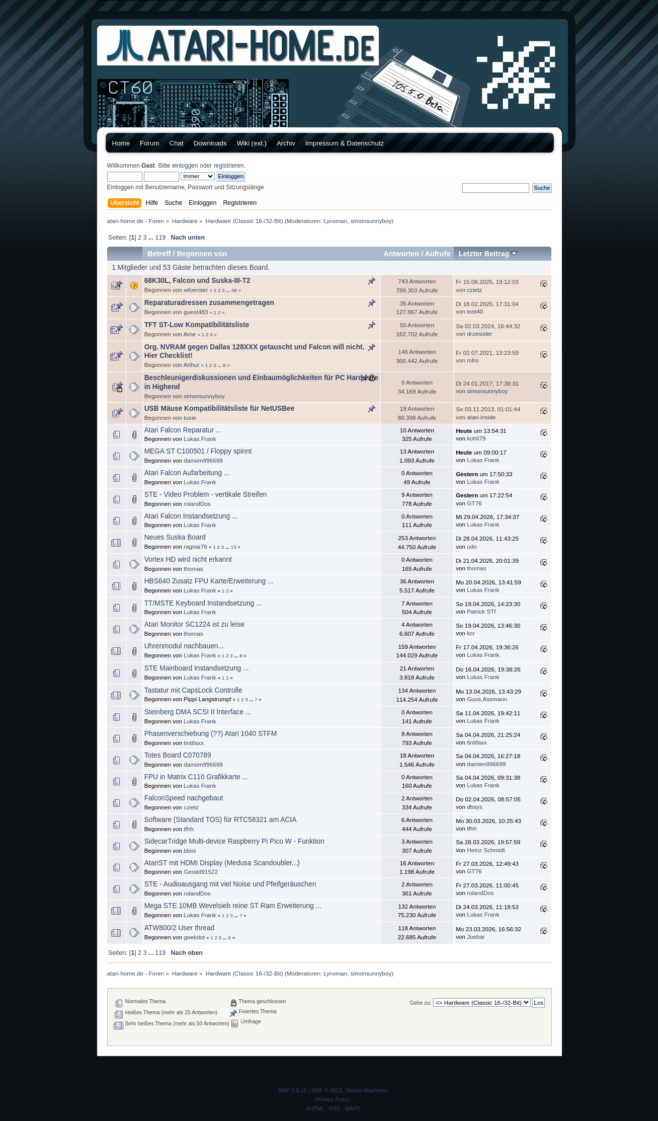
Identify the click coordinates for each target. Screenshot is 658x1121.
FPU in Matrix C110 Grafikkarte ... (196, 777)
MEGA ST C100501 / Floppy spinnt (198, 451)
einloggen (185, 165)
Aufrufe (438, 254)
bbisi (190, 850)
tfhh (189, 829)
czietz (474, 289)
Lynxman (335, 220)
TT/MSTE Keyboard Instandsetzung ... (203, 603)
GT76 (474, 503)
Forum (149, 143)
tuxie (190, 417)
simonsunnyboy (371, 220)
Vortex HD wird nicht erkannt (188, 559)
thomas (193, 568)
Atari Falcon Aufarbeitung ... (187, 473)
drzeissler (479, 333)
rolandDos (197, 503)
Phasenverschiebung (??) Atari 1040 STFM (210, 733)
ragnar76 (195, 546)
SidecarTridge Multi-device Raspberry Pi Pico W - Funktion (234, 841)
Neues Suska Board (175, 537)
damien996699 (203, 460)
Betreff (159, 254)
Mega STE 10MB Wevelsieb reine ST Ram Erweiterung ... (233, 906)
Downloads (210, 143)
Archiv (286, 143)
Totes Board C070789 (177, 755)
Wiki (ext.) (252, 143)
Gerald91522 (201, 871)
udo (472, 546)
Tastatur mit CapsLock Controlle (193, 690)
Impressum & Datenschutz (344, 143)
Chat (177, 143)
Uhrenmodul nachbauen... (184, 646)
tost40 (475, 311)
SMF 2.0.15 (292, 1090)
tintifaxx (194, 742)
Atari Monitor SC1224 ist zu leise (194, 624)
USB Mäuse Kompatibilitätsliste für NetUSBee (219, 408)
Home (121, 143)
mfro (472, 360)
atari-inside (481, 417)
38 (234, 290)
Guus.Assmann (487, 699)
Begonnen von (202, 254)
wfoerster (196, 289)
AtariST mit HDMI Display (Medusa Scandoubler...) (222, 863)
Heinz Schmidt (486, 850)
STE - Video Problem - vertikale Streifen (205, 494)
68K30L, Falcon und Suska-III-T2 (197, 280)
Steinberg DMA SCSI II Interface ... (197, 712)
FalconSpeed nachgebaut (183, 798)
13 (233, 547)
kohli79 (476, 438)
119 (160, 237)
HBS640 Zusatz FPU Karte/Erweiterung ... (209, 581)
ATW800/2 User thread (179, 928)
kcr (471, 633)
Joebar (476, 936)
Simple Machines (367, 1090)
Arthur (192, 364)
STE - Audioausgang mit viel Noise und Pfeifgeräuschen (230, 884)
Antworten (401, 254)
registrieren (229, 165)
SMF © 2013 (327, 1090)
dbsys (474, 806)
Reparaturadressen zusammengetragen (209, 303)
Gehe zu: (421, 1003)
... (151, 237)
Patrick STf (481, 611)
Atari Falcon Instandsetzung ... (191, 516)
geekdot (194, 937)
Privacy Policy (332, 1099)
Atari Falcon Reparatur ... (183, 430)
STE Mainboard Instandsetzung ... (196, 668)
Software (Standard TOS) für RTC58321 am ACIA (220, 820)
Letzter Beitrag (488, 254)
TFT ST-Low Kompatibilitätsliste (197, 325)
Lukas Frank (200, 438)
